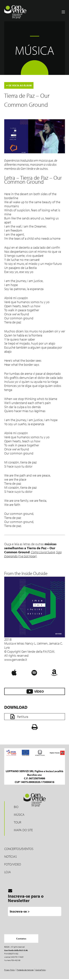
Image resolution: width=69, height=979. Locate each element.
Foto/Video (12, 864)
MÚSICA (19, 814)
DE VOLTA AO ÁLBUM (19, 85)
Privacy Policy (9, 970)
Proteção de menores (25, 970)
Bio (16, 807)
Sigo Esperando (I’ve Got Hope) (33, 554)
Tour (17, 822)
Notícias (10, 856)
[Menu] (63, 12)
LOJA (7, 872)
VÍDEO (34, 691)
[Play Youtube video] (34, 136)
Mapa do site (23, 830)
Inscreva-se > (20, 911)
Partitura (18, 716)
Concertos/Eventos (18, 849)
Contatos (21, 938)
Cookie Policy (40, 970)
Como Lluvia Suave (43, 552)
